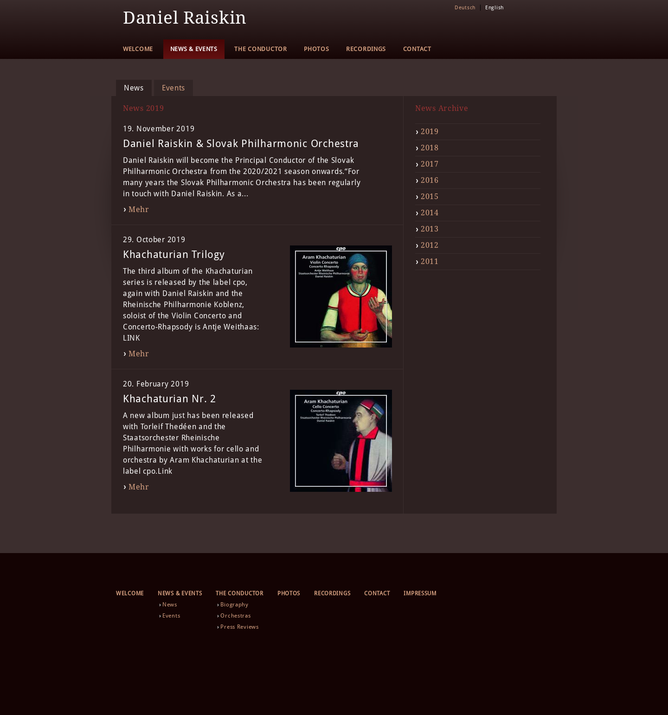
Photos (316, 48)
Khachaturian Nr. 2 (169, 399)
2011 (430, 261)
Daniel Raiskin (185, 17)
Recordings (366, 48)
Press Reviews (239, 627)
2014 (430, 212)
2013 (430, 229)
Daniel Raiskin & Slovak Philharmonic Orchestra (241, 143)
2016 (430, 180)
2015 (430, 196)
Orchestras (235, 615)
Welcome (138, 48)
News (134, 88)
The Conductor (260, 48)
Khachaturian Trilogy (174, 254)
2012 (430, 245)
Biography (234, 604)
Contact (417, 48)
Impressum (420, 593)
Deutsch (465, 8)
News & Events (194, 48)
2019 (430, 131)
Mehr (138, 209)
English (494, 8)
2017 (430, 164)
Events (173, 88)
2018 (430, 147)
